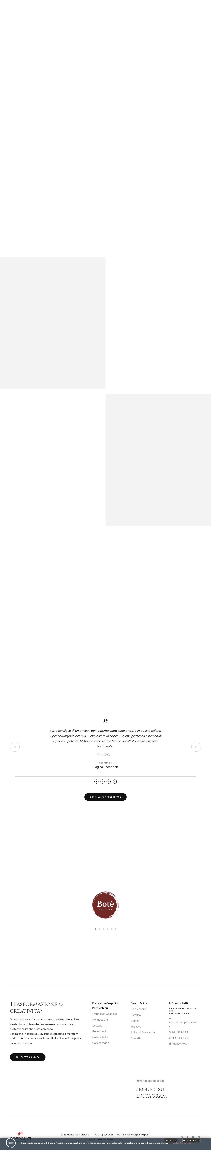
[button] (96, 928)
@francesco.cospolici (150, 1080)
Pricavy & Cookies (181, 1143)
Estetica (136, 1015)
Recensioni (99, 1031)
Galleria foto (100, 1037)
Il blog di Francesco (143, 1032)
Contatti (136, 1038)
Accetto (171, 1140)
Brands (135, 1020)
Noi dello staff (100, 1019)
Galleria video (100, 1043)
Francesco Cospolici (104, 1013)
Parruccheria (138, 1009)
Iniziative (136, 1026)
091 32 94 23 (178, 1032)
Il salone (97, 1025)
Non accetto (191, 1140)
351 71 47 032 (179, 1037)
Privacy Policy (179, 1043)
